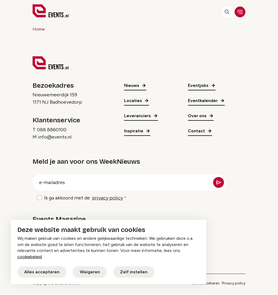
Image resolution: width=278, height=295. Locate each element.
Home (39, 29)
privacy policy (107, 198)
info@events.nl (54, 137)
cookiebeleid (29, 256)
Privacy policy (233, 283)
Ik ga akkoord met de (83, 198)
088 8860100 (52, 130)
